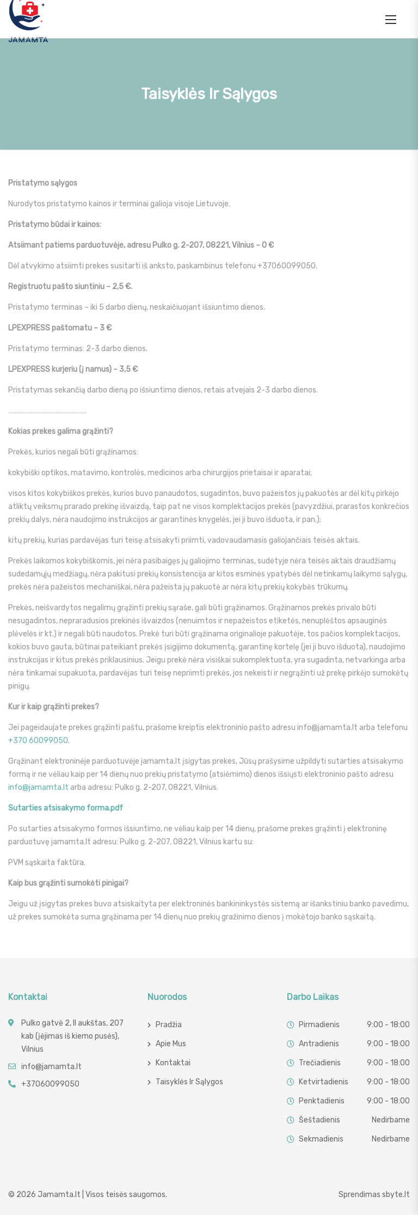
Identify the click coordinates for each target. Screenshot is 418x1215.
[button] (390, 19)
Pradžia (169, 1024)
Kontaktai (173, 1062)
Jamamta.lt (59, 1194)
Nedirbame (391, 1120)
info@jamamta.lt (38, 787)
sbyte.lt (396, 1194)
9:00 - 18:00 (388, 1024)
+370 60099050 (38, 740)
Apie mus (171, 1043)
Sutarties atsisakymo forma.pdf (65, 808)
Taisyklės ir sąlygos (189, 1082)
